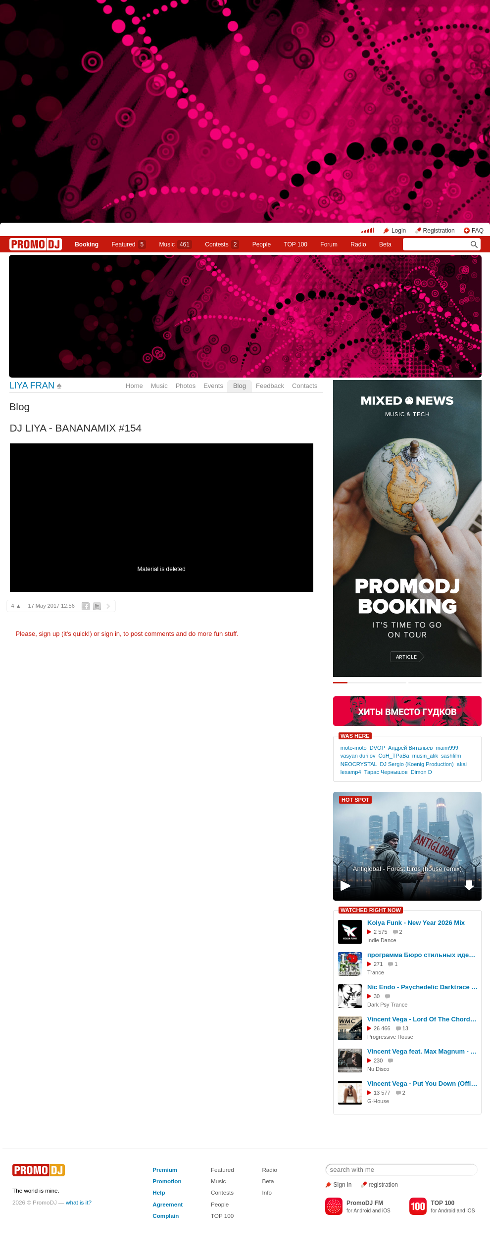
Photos (186, 385)
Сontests (222, 244)
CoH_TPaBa (394, 756)
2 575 (381, 932)
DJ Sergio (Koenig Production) (416, 764)
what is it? (79, 1202)
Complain (165, 1215)
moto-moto (354, 748)
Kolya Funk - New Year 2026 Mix (416, 922)
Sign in (343, 1185)
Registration (439, 231)
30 (377, 996)
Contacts (304, 385)
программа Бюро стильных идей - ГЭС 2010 (422, 955)
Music (175, 244)
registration (383, 1185)
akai (462, 764)
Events (213, 385)
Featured (129, 244)
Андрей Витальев (410, 748)
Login (399, 231)
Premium (164, 1169)
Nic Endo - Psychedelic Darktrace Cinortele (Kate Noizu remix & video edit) (422, 987)
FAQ (478, 231)
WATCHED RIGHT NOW (371, 910)
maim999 (447, 748)
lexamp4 (351, 772)
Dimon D (421, 772)
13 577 (382, 1093)
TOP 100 (295, 244)
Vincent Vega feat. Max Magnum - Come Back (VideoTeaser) (422, 1051)
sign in (110, 633)
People (261, 244)
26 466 (382, 1028)
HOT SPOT (355, 800)
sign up (49, 633)
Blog (239, 385)
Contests (222, 1192)
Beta (385, 244)
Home (134, 385)
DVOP (377, 748)
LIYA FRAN (32, 385)
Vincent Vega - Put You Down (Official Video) (422, 1083)
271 (378, 964)
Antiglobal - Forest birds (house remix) (407, 868)
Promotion (166, 1181)
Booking (86, 244)
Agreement (167, 1204)
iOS (386, 1210)
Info (267, 1192)
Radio (358, 244)
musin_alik (425, 756)
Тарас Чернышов (386, 772)
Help (158, 1192)
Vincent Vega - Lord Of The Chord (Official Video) (422, 1019)
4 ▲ (16, 606)
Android (362, 1210)
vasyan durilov (358, 756)
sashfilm (451, 756)
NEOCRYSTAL (359, 764)
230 (378, 1060)
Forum (329, 244)
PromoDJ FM (364, 1203)
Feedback (270, 385)
